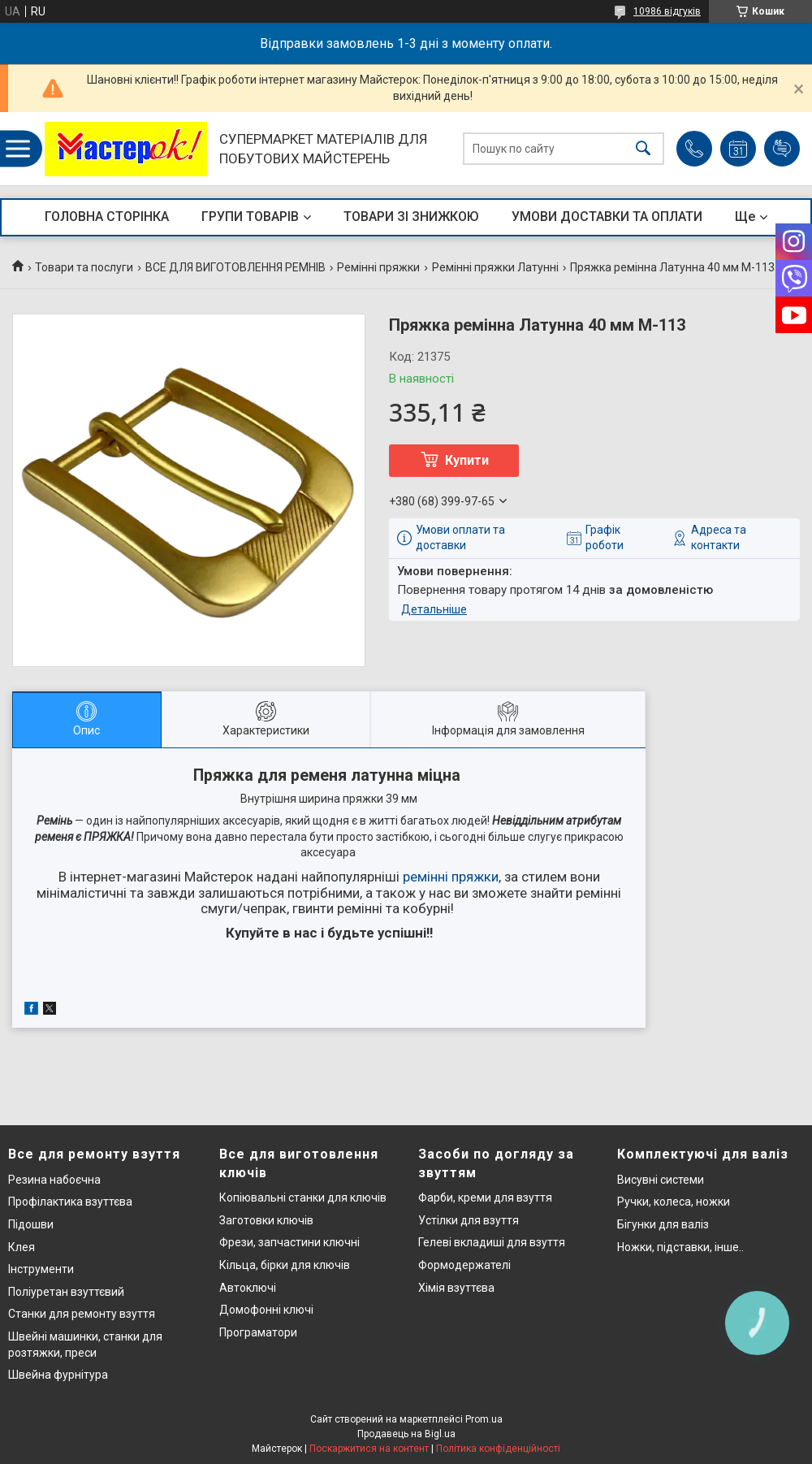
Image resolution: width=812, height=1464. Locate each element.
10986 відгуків (667, 11)
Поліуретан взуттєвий (66, 1291)
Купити (467, 460)
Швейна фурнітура (58, 1374)
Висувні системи (660, 1179)
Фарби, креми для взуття (485, 1197)
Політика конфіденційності (498, 1448)
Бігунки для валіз (663, 1224)
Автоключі (247, 1287)
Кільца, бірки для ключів (284, 1264)
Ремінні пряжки (378, 267)
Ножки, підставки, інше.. (680, 1247)
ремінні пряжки (451, 876)
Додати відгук (782, 149)
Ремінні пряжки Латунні (495, 267)
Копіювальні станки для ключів (303, 1197)
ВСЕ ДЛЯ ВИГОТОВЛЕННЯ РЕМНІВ (235, 267)
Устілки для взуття (468, 1220)
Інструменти (41, 1269)
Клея (21, 1247)
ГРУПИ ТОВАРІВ (250, 216)
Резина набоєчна (54, 1179)
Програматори (258, 1332)
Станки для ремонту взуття (81, 1313)
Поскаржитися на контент (369, 1448)
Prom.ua (484, 1419)
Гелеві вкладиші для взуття (491, 1242)
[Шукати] (643, 149)
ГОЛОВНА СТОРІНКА (107, 216)
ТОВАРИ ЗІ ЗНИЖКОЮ (411, 216)
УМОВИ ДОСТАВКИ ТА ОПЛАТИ (607, 216)
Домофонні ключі (266, 1309)
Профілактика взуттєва (70, 1201)
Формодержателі (464, 1264)
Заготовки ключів (266, 1220)
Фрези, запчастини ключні (289, 1242)
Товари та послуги (84, 267)
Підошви (31, 1224)
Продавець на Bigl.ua (406, 1434)
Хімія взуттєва (456, 1287)
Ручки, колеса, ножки (673, 1201)
